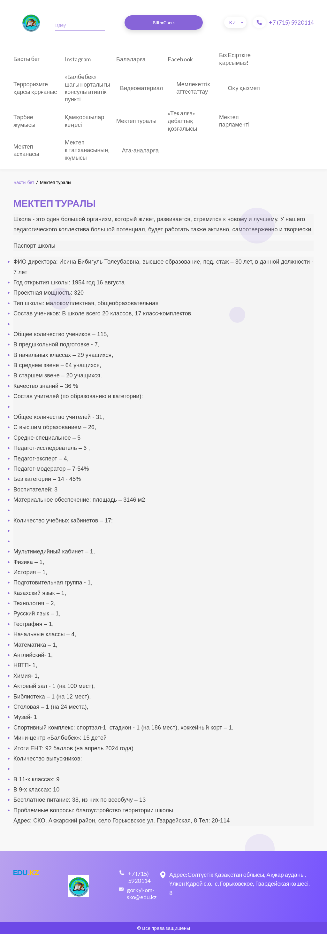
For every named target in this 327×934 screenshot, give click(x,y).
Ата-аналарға (140, 150)
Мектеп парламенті (234, 120)
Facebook (180, 59)
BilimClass (164, 22)
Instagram (78, 59)
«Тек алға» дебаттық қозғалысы (182, 121)
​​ (31, 22)
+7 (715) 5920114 (291, 22)
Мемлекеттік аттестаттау (193, 88)
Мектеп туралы (136, 120)
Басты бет (26, 58)
